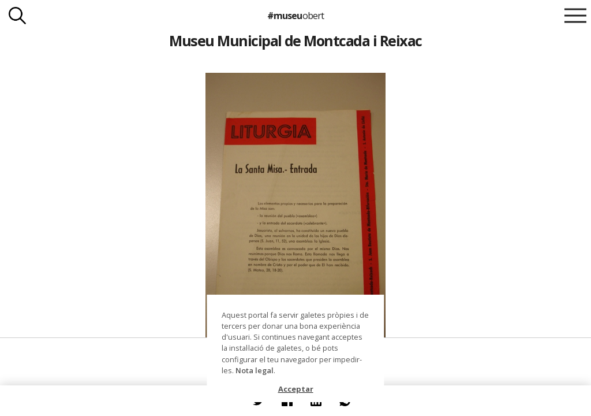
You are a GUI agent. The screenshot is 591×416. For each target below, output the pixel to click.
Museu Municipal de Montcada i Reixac (295, 40)
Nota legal (254, 370)
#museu (295, 15)
